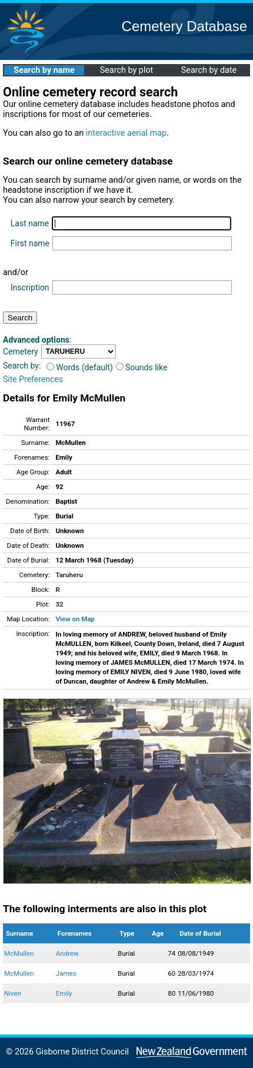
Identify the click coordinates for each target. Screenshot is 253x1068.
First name (30, 243)
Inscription (30, 287)
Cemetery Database (184, 26)
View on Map (75, 619)
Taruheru (68, 575)
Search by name (44, 70)
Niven (12, 993)
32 (59, 604)
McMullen (19, 953)
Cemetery (20, 351)
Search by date (209, 70)
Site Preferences (33, 379)
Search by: (22, 365)
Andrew (67, 953)
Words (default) (79, 367)
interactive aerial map (126, 133)
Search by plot (127, 70)
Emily (64, 993)
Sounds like (142, 367)
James (66, 973)
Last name (30, 223)
